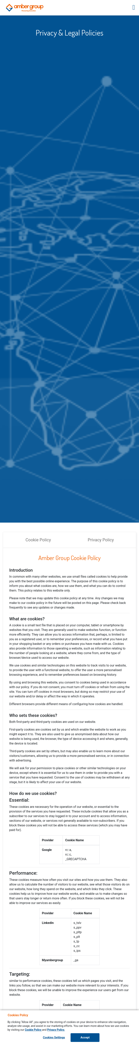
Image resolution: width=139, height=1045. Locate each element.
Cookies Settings (54, 1037)
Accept (85, 1037)
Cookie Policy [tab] (38, 539)
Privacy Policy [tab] (101, 539)
